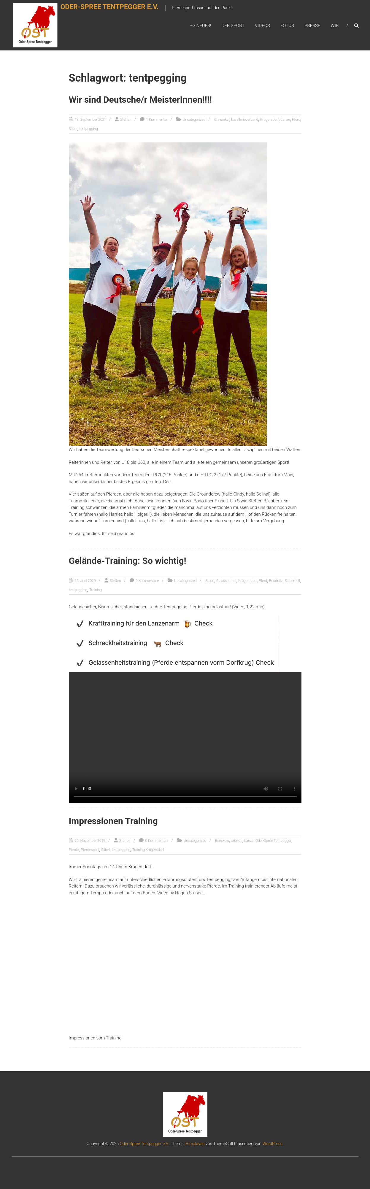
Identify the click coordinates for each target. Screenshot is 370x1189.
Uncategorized (194, 120)
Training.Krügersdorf (148, 849)
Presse (312, 25)
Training (95, 590)
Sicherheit (292, 581)
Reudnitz (276, 581)
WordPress (272, 1143)
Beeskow (222, 840)
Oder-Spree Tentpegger (273, 840)
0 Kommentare (147, 581)
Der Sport (232, 25)
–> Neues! (200, 25)
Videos (262, 25)
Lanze (285, 120)
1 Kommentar (156, 120)
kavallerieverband (244, 120)
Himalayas (195, 1143)
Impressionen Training (113, 820)
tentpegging (88, 129)
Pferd (296, 120)
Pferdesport (90, 849)
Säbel (73, 129)
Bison (210, 581)
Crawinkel (221, 120)
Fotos (287, 25)
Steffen (125, 120)
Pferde (74, 849)
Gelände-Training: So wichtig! (128, 561)
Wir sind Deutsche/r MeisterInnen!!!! (140, 100)
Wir (335, 25)
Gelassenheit (226, 581)
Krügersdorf (269, 120)
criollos (236, 840)
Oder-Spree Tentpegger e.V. (117, 11)
